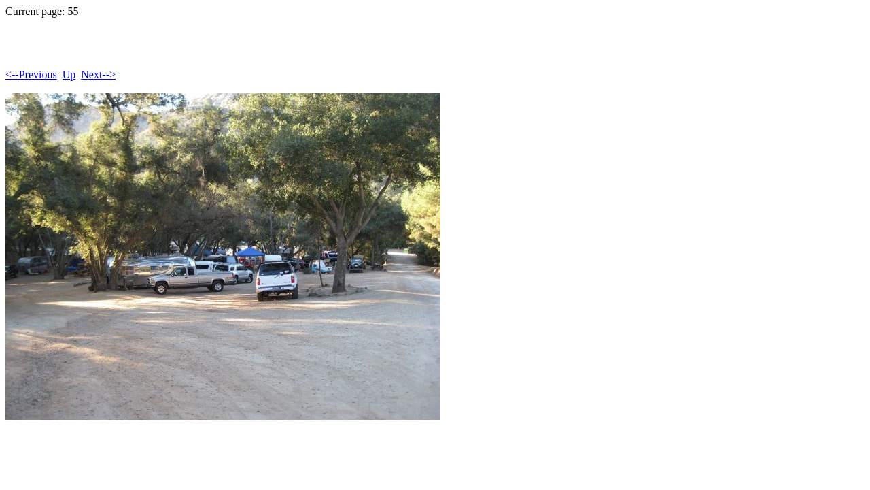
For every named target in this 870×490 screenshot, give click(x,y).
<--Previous (31, 74)
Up (69, 74)
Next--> (98, 74)
